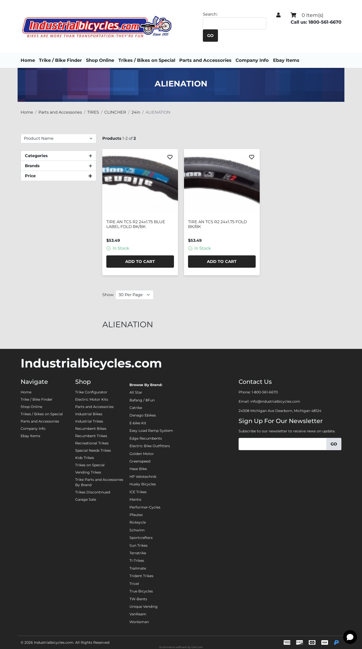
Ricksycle (137, 522)
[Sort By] (58, 138)
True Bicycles (141, 591)
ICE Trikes (138, 492)
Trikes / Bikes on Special (148, 60)
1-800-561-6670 (265, 392)
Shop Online (100, 60)
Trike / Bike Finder (60, 60)
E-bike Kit (137, 423)
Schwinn (137, 530)
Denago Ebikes (142, 415)
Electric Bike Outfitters (149, 446)
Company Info (253, 60)
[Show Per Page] (134, 295)
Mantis (135, 499)
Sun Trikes (138, 545)
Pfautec (136, 515)
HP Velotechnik (142, 476)
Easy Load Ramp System (151, 430)
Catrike (135, 407)
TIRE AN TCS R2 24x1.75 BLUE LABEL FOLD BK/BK (135, 224)
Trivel (134, 583)
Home (28, 60)
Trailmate (137, 568)
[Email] (283, 444)
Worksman (139, 622)
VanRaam (137, 614)
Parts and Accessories (207, 60)
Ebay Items (290, 60)
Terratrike (137, 553)
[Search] (234, 23)
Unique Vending (143, 606)
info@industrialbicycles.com (275, 401)
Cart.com (197, 647)
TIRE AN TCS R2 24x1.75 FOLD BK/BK (217, 224)
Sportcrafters (141, 537)
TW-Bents (138, 599)
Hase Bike (138, 469)
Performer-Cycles (144, 507)
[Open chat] (350, 637)
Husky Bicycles (142, 484)
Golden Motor (141, 453)
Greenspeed (139, 461)
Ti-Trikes (136, 560)
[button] (278, 15)
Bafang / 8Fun (142, 400)
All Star (135, 392)
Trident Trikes (141, 576)
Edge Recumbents (145, 438)
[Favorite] (169, 157)
